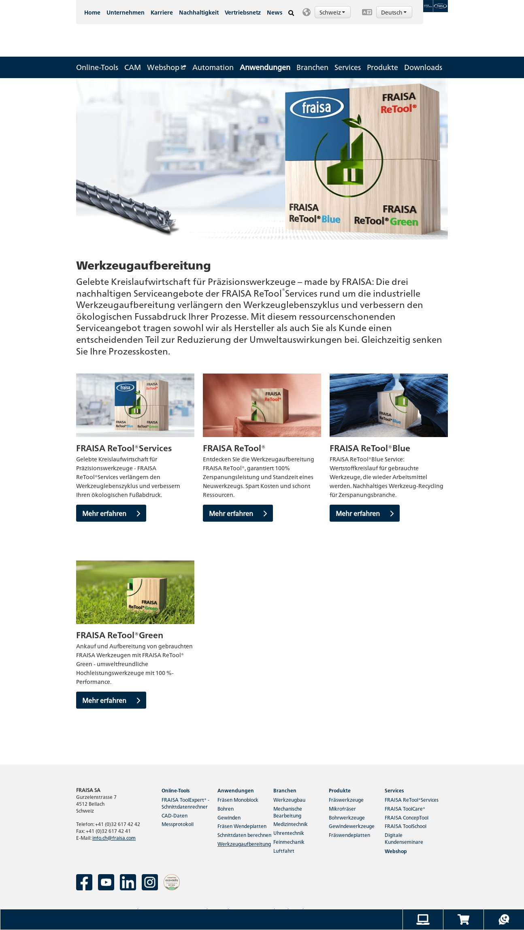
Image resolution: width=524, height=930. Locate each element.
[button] (328, 12)
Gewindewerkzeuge (352, 825)
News (274, 12)
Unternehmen (126, 12)
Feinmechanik (289, 841)
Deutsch (394, 12)
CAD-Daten (174, 815)
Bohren (225, 808)
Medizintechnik (290, 823)
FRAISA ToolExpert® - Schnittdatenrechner (185, 803)
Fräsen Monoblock (237, 799)
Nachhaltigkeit (199, 12)
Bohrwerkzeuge (347, 817)
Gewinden (229, 817)
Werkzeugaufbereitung (244, 843)
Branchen (312, 67)
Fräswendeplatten (349, 834)
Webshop (166, 67)
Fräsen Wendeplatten (241, 825)
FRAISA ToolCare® (405, 808)
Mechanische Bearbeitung (287, 812)
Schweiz (333, 12)
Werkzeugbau (289, 799)
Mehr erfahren (111, 513)
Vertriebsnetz (243, 12)
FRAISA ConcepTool (406, 817)
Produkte (382, 67)
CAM (132, 67)
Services (347, 67)
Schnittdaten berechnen (244, 834)
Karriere (162, 12)
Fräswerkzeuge (346, 799)
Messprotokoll (178, 823)
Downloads (423, 67)
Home (92, 12)
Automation (213, 67)
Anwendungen (265, 67)
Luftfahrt (283, 850)
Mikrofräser (342, 808)
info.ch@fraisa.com (114, 837)
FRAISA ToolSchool (405, 825)
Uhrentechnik (288, 832)
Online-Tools (97, 67)
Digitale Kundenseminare (404, 838)
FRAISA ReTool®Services (412, 799)
